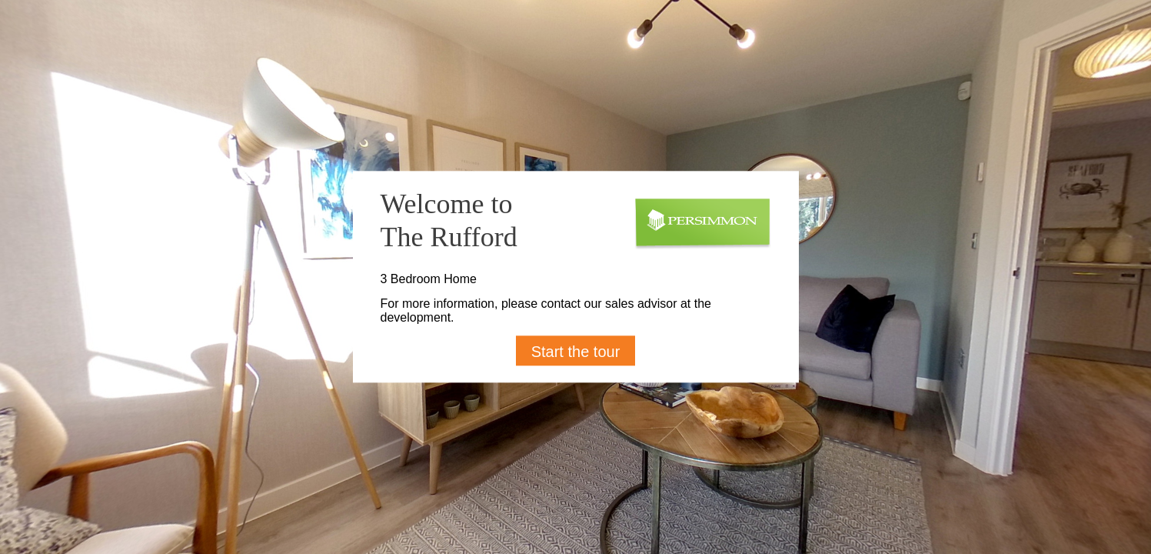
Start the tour (575, 352)
